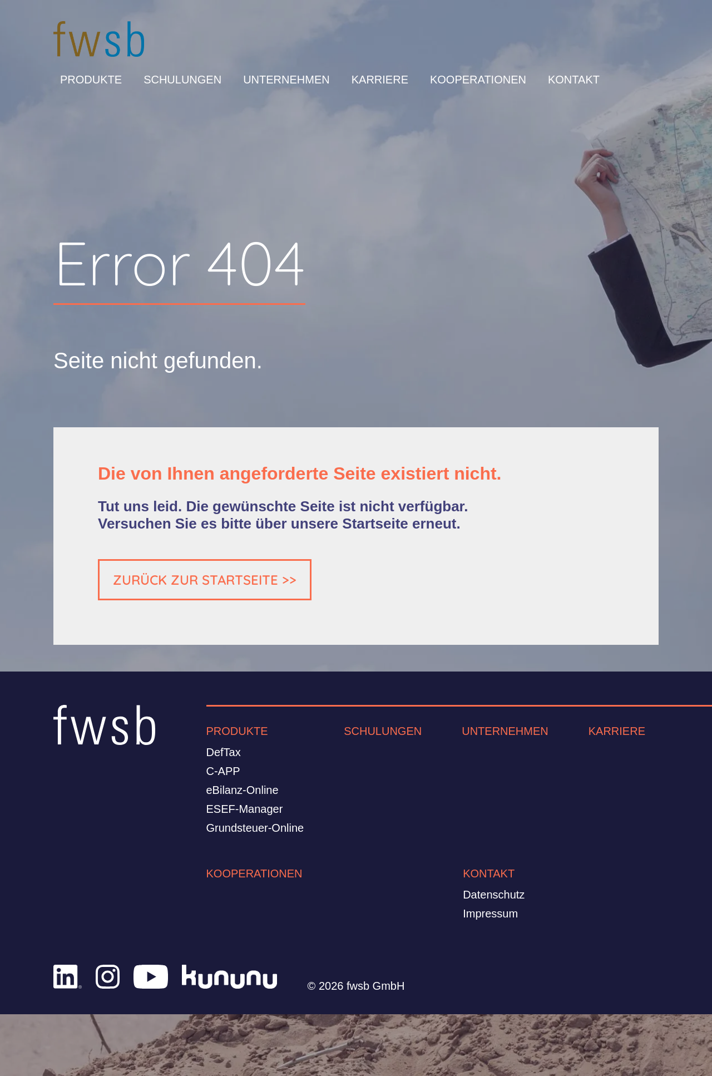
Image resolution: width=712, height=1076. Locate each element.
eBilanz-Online (242, 790)
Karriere (380, 79)
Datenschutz (494, 895)
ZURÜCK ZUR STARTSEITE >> (204, 579)
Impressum (490, 913)
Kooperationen (478, 79)
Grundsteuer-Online (255, 828)
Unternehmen (286, 79)
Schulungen (182, 79)
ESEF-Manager (244, 809)
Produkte (91, 79)
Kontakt (574, 79)
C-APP (223, 771)
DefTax (223, 752)
